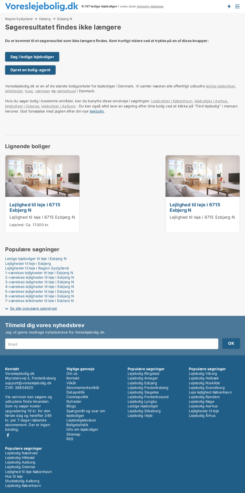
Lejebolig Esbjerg (142, 383)
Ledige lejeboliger (143, 406)
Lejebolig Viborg (203, 373)
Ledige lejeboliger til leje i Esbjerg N (36, 258)
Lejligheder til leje (204, 411)
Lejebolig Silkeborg (144, 411)
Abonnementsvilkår (82, 387)
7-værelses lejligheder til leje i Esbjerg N (39, 300)
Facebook (8, 435)
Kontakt (72, 378)
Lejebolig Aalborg (20, 462)
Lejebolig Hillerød (20, 457)
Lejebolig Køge (201, 401)
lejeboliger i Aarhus (211, 101)
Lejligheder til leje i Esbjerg (28, 263)
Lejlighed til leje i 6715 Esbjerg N (34, 207)
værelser (42, 91)
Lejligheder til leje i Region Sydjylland (37, 268)
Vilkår (71, 383)
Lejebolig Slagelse (143, 392)
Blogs (71, 406)
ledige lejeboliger (220, 86)
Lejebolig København (23, 485)
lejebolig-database (150, 6)
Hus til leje (14, 476)
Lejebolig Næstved (21, 453)
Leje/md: (17, 225)
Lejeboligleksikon (81, 420)
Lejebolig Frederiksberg (148, 387)
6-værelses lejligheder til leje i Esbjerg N (39, 296)
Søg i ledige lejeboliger (32, 56)
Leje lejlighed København (210, 392)
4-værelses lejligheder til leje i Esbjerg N (39, 286)
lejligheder (14, 91)
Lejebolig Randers (204, 397)
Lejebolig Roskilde (204, 383)
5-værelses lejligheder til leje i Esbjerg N (39, 291)
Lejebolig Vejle (140, 415)
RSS (70, 439)
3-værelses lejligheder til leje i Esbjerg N (39, 282)
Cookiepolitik (77, 397)
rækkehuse (66, 91)
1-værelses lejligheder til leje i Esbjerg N (39, 272)
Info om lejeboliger (82, 429)
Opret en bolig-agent (30, 69)
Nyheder (73, 401)
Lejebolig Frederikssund (148, 397)
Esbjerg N (64, 19)
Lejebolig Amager (143, 378)
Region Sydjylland (19, 19)
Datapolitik (75, 392)
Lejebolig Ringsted (144, 373)
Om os (71, 373)
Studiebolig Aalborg (22, 481)
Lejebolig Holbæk (204, 378)
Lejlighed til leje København (28, 471)
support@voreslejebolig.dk (28, 383)
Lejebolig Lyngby (142, 401)
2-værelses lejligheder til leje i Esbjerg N (39, 277)
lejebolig (97, 111)
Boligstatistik (77, 424)
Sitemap (73, 434)
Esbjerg (45, 19)
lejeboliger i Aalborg (58, 106)
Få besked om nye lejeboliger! (229, 6)
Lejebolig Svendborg (207, 387)
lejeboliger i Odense (22, 106)
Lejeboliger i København (171, 101)
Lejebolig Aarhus (203, 406)
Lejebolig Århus (202, 415)
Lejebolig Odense (20, 467)
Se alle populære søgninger (33, 308)
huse (29, 91)
